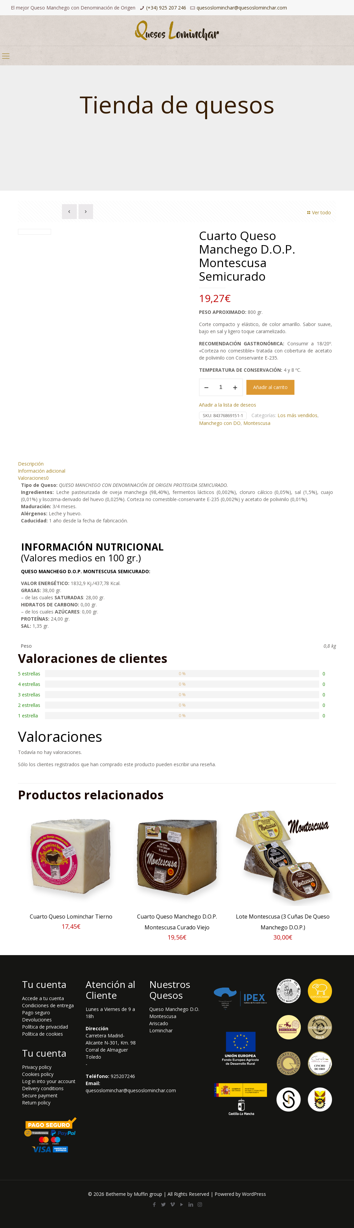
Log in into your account (48, 1080)
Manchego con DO (220, 423)
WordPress (254, 1193)
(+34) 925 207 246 (166, 7)
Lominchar (161, 1030)
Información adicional (41, 470)
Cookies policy (37, 1073)
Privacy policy (36, 1066)
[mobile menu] (6, 55)
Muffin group (148, 1193)
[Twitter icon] (163, 1204)
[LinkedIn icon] (190, 1204)
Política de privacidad (45, 1026)
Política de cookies (42, 1033)
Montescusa (256, 423)
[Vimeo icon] (172, 1204)
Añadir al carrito (270, 387)
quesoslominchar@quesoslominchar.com (242, 7)
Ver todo (318, 212)
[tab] (177, 463)
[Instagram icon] (199, 1204)
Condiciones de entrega (48, 1004)
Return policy (36, 1102)
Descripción (31, 463)
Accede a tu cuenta (43, 997)
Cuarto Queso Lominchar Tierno (71, 916)
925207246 (123, 1075)
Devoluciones (37, 1019)
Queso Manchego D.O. (174, 1008)
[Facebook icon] (154, 1204)
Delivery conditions (43, 1087)
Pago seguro (36, 1012)
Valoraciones (33, 477)
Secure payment (40, 1095)
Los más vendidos (297, 415)
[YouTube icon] (181, 1204)
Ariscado (158, 1022)
